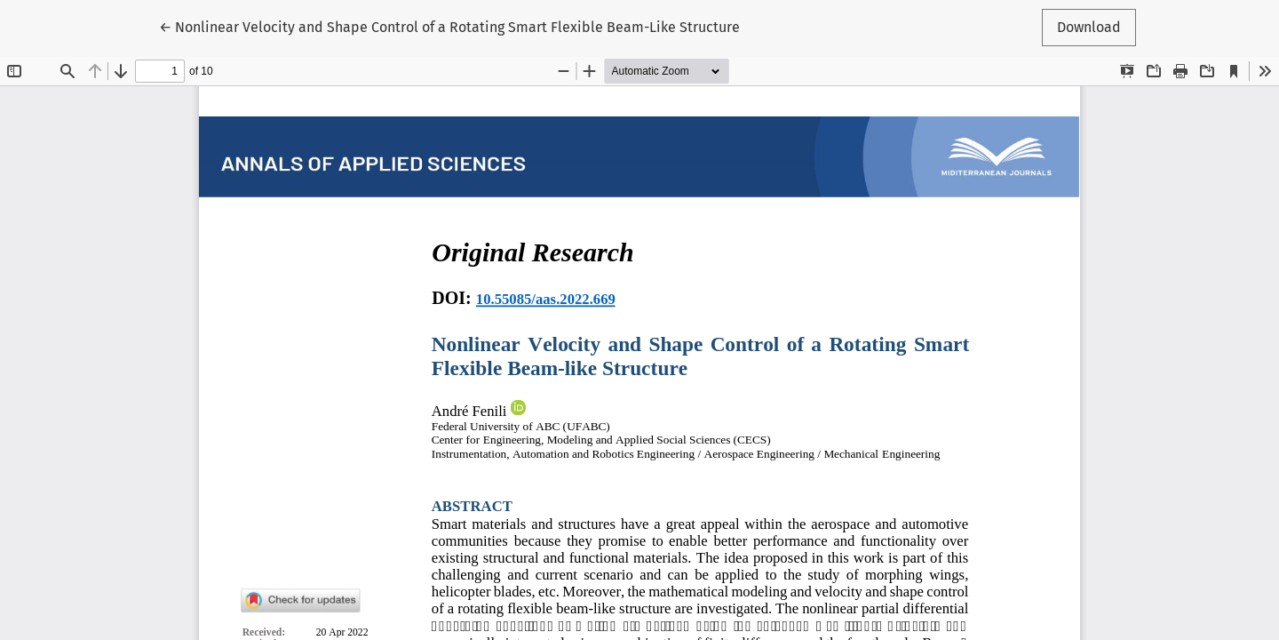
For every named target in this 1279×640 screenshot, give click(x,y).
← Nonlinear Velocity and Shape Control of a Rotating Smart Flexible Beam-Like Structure (449, 26)
